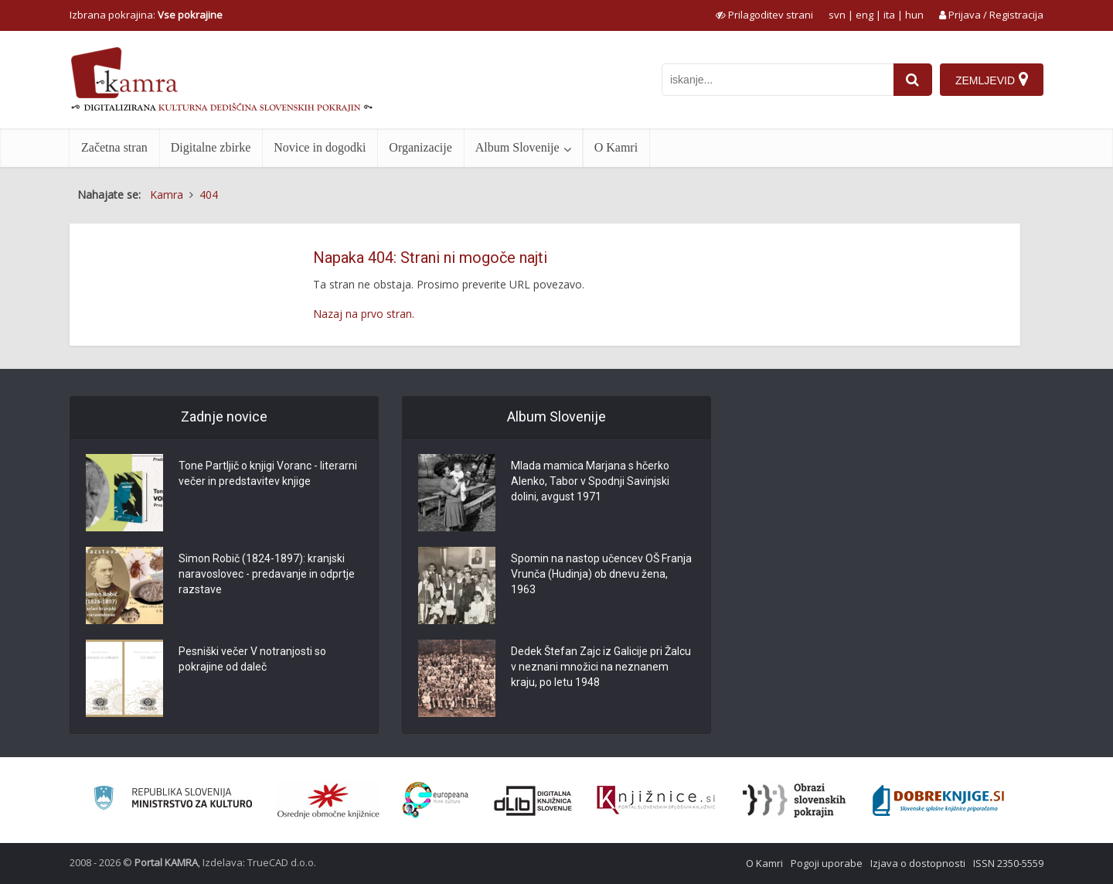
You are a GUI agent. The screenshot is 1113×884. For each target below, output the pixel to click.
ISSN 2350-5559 (1008, 863)
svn (837, 15)
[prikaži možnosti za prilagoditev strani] (764, 15)
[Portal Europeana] (435, 800)
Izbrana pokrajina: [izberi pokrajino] (146, 15)
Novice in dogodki (320, 147)
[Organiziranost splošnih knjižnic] (328, 800)
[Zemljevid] (991, 79)
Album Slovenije (517, 147)
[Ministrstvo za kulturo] (173, 800)
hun (914, 15)
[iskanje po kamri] (777, 79)
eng (864, 15)
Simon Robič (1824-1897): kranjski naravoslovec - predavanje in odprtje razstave (267, 574)
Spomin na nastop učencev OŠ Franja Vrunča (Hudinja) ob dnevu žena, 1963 (601, 574)
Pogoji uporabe (827, 863)
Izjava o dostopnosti (917, 863)
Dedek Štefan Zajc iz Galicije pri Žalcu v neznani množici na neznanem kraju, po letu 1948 (601, 666)
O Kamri (616, 147)
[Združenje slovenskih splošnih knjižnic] (656, 800)
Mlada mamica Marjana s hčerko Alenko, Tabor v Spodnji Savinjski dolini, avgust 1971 (590, 481)
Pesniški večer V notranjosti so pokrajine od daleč (252, 659)
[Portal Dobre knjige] (938, 800)
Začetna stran (114, 147)
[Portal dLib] (533, 800)
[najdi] (912, 79)
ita (889, 15)
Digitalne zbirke (211, 147)
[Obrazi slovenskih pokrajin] (794, 800)
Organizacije (420, 147)
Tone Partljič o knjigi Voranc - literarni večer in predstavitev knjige (268, 473)
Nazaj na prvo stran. (363, 313)
